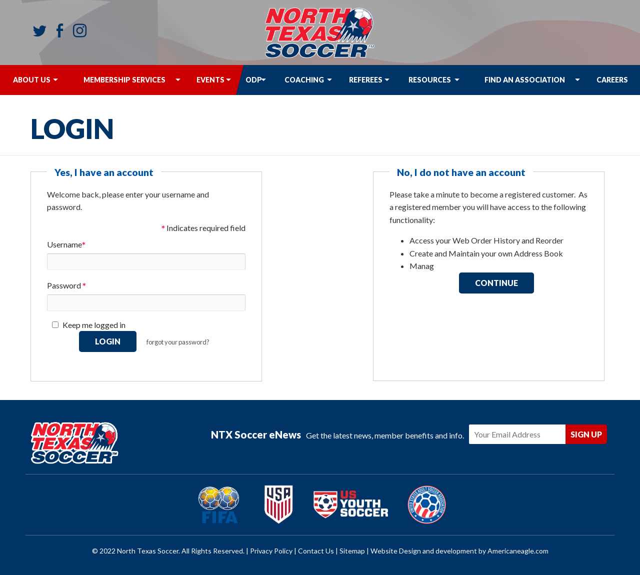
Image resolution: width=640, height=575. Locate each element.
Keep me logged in (94, 325)
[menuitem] (31, 80)
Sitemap (352, 550)
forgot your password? (178, 342)
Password (66, 286)
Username (66, 245)
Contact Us (316, 550)
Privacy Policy (271, 550)
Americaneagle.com (518, 550)
